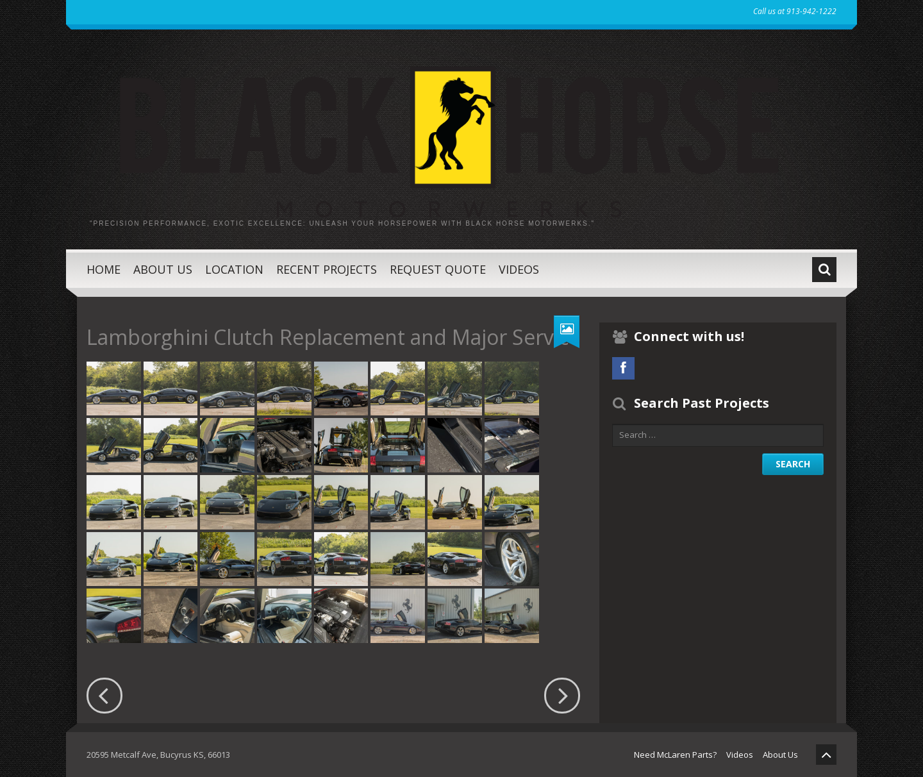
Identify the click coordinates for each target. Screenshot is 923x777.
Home (104, 269)
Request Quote (438, 269)
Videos (519, 269)
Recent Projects (326, 269)
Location (234, 269)
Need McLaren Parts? (675, 754)
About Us (162, 269)
